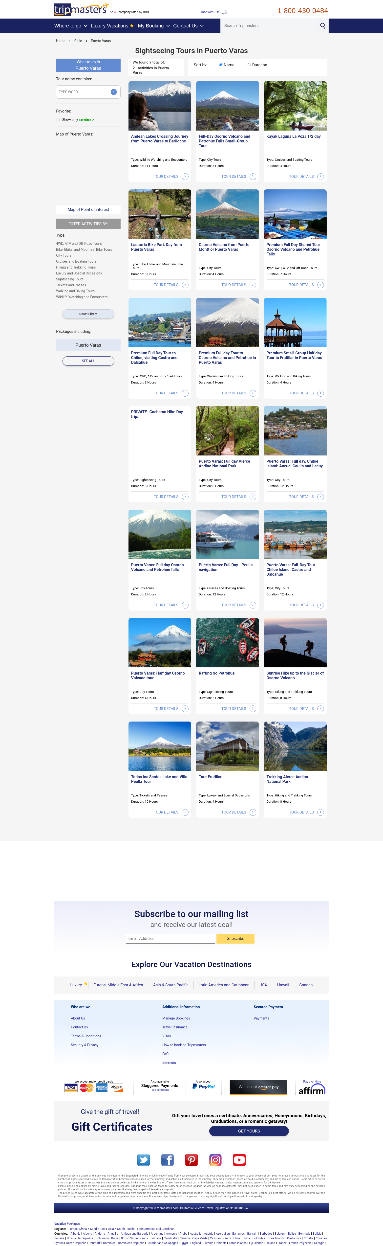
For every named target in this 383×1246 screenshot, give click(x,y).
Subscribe (235, 938)
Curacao (321, 1238)
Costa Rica (294, 1238)
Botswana (102, 1238)
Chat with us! (213, 12)
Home (60, 41)
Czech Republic (76, 1243)
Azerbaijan (223, 1233)
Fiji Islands (256, 1243)
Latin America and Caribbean (224, 985)
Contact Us (79, 1027)
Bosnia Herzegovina (80, 1238)
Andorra (100, 1233)
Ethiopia (221, 1243)
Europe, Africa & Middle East (87, 1229)
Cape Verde (199, 1238)
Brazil (115, 1238)
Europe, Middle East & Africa (118, 985)
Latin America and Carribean (155, 1229)
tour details (171, 176)
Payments (261, 1018)
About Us (78, 1018)
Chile (78, 41)
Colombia (259, 1238)
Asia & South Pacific (171, 985)
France (282, 1243)
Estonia (208, 1243)
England (195, 1243)
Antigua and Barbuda (134, 1233)
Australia (195, 1233)
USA (263, 985)
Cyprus (59, 1243)
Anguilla (112, 1233)
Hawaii (283, 985)
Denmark (95, 1243)
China (246, 1238)
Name (229, 65)
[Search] (268, 26)
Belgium (280, 1233)
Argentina (157, 1233)
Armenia (171, 1233)
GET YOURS (249, 1131)
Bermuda (304, 1233)
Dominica (109, 1243)
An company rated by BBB (129, 12)
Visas (166, 1036)
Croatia (308, 1238)
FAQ (165, 1054)
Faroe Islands (238, 1243)
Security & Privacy (84, 1045)
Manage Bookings (176, 1018)
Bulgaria (155, 1238)
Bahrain (252, 1233)
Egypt (184, 1243)
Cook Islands (276, 1238)
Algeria (87, 1233)
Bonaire (59, 1238)
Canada (306, 985)
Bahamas (238, 1233)
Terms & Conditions (86, 1036)
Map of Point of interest (88, 209)
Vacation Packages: (67, 1223)
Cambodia (170, 1238)
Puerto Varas (101, 41)
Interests (169, 1063)
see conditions (160, 1089)
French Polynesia (300, 1243)
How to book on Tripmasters (184, 1045)
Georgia (319, 1243)
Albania (75, 1233)
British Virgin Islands (134, 1238)
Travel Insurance (175, 1027)
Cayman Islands (220, 1238)
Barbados (266, 1233)
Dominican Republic (131, 1243)
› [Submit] (114, 92)
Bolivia (317, 1233)
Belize (292, 1233)
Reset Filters (88, 314)
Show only (78, 120)
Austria (208, 1233)
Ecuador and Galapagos (162, 1243)
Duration (259, 65)
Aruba (184, 1233)
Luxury (76, 985)
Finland (270, 1243)
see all (96, 361)
